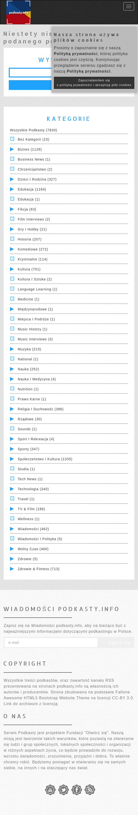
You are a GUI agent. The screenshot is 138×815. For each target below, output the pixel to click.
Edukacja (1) (29, 199)
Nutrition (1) (28, 389)
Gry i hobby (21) (32, 229)
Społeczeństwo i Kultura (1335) (45, 459)
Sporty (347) (28, 449)
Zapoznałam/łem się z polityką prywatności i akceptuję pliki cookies (94, 83)
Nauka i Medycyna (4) (37, 379)
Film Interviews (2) (34, 219)
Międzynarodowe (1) (35, 309)
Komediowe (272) (33, 249)
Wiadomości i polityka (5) (40, 539)
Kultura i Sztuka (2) (35, 279)
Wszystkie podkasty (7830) (33, 130)
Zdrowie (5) (28, 559)
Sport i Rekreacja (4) (36, 439)
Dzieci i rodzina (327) (37, 179)
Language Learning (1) (38, 289)
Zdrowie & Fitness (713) (39, 569)
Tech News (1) (30, 479)
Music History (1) (33, 329)
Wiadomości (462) (33, 529)
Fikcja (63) (27, 209)
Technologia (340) (33, 489)
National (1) (28, 359)
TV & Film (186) (31, 509)
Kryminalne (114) (33, 259)
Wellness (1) (29, 519)
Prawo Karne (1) (32, 399)
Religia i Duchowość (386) (41, 409)
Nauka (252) (28, 369)
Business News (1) (34, 159)
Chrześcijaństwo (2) (35, 169)
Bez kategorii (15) (33, 139)
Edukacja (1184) (32, 189)
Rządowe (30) (30, 419)
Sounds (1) (27, 429)
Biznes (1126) (30, 149)
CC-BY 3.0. (123, 698)
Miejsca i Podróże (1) (36, 319)
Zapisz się (115, 642)
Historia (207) (30, 239)
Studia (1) (26, 469)
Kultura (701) (29, 269)
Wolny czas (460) (33, 549)
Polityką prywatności (76, 54)
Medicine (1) (28, 299)
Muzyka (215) (29, 349)
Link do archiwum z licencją (31, 704)
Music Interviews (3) (35, 339)
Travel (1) (26, 499)
